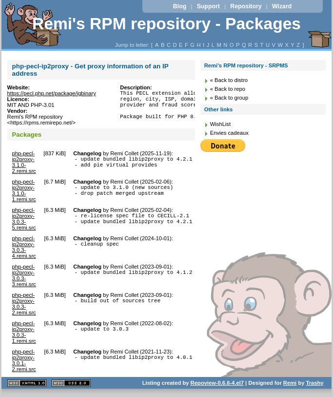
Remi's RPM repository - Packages (166, 24)
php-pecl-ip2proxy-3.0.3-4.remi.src (24, 248)
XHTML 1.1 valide (26, 384)
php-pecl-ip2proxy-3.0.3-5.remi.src (24, 220)
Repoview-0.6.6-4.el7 (217, 384)
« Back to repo (227, 89)
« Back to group (229, 98)
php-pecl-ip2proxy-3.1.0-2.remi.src (24, 163)
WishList (220, 124)
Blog (179, 6)
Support (208, 6)
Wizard (282, 6)
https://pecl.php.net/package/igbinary (51, 93)
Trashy (315, 384)
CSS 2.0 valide (71, 384)
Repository (245, 6)
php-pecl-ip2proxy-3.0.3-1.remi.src (24, 333)
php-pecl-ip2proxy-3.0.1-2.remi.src (24, 362)
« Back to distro (229, 80)
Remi (289, 384)
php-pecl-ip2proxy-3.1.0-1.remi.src (24, 192)
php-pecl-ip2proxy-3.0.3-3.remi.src (24, 277)
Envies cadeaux (229, 133)
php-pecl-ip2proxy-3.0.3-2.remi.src (24, 305)
